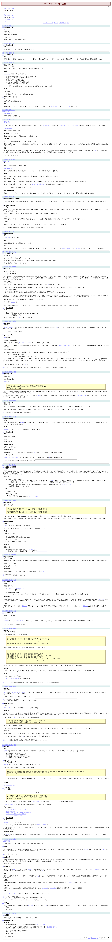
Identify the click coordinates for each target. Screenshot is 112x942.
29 (13, 19)
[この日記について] (48, 23)
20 (10, 17)
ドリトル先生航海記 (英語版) (14, 815)
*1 (3, 155)
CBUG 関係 (62, 125)
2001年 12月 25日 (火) (9, 628)
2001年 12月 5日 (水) (8, 110)
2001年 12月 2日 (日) (8, 43)
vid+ (57, 327)
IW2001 (6, 112)
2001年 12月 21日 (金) (9, 500)
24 (5, 19)
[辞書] (67, 23)
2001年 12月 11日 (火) (9, 266)
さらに (6, 751)
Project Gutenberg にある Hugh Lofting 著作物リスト (20, 812)
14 (12, 15)
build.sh (6, 764)
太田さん (101, 599)
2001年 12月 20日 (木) (9, 465)
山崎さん (77, 248)
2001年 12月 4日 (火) (8, 62)
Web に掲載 (54, 106)
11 (7, 15)
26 (9, 19)
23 (4, 19)
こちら (13, 302)
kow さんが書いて (9, 327)
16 (4, 17)
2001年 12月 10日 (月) (9, 252)
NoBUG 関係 (46, 125)
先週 (46, 905)
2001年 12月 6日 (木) (8, 119)
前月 (5, 8)
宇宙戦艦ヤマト (20, 621)
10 (5, 15)
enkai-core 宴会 (65, 248)
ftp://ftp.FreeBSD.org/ (64, 345)
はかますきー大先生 (9, 893)
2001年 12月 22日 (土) (9, 554)
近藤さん (15, 717)
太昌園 (22, 422)
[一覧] (60, 23)
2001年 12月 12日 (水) (9, 321)
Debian (39, 395)
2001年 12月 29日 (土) (9, 839)
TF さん (76, 905)
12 (9, 15)
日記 (34, 452)
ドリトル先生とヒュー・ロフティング (17, 809)
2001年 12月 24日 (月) (9, 611)
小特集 (51, 480)
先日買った (20, 317)
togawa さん (45, 888)
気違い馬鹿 (36, 801)
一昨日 (6, 237)
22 (13, 17)
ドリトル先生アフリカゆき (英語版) (16, 814)
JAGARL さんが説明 (25, 342)
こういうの (26, 708)
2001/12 (9, 8)
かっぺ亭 (30, 905)
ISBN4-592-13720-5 (33, 496)
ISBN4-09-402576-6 (42, 551)
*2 (3, 575)
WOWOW (6, 621)
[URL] (64, 23)
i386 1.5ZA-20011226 (9, 785)
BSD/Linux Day (8, 113)
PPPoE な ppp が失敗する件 (19, 692)
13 (10, 15)
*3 (3, 898)
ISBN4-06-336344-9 (42, 825)
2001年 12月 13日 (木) (9, 372)
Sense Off (86, 849)
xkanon (104, 849)
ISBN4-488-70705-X (51, 927)
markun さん (53, 888)
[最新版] (56, 23)
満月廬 (15, 869)
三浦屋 (7, 834)
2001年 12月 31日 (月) (9, 913)
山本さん (41, 184)
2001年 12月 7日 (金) (8, 159)
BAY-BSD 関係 (74, 125)
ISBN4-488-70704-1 (51, 926)
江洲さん (85, 606)
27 (10, 19)
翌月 (13, 8)
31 (5, 21)
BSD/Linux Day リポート (12, 457)
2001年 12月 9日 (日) (8, 232)
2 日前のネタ (71, 882)
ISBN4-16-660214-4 (42, 924)
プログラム (67, 106)
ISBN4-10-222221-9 (67, 484)
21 (12, 17)
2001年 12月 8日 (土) (8, 196)
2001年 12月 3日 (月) (8, 53)
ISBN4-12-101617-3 (31, 549)
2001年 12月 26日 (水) (9, 686)
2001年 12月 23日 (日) (9, 580)
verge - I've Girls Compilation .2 (17, 588)
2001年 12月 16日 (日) (9, 417)
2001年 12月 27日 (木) (9, 745)
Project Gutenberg (8, 804)
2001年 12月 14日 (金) (9, 400)
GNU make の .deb (82, 395)
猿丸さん (24, 606)
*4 (3, 900)
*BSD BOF (7, 122)
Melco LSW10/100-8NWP (13, 678)
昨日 (10, 237)
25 (7, 19)
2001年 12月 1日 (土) (8, 26)
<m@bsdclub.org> (93, 938)
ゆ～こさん (35, 184)
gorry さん (98, 869)
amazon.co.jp (7, 74)
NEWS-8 (6, 29)
